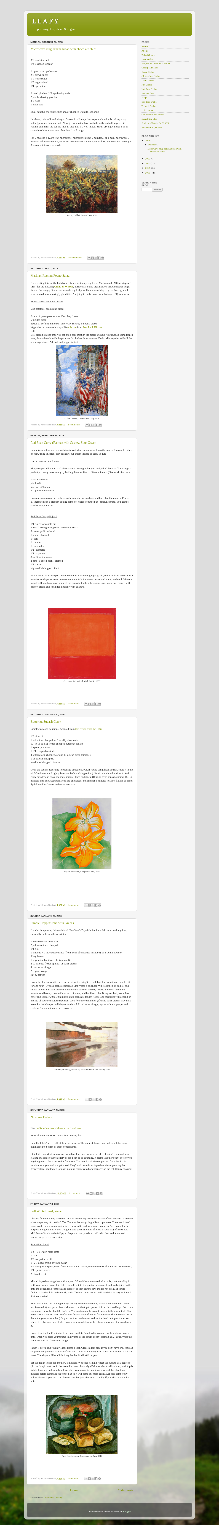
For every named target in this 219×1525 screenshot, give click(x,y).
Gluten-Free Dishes (150, 76)
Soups (144, 97)
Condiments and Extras (152, 114)
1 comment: (74, 703)
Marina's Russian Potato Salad (50, 275)
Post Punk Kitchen (93, 327)
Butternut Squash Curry (46, 721)
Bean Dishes (147, 59)
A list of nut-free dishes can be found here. (59, 1128)
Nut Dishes (146, 84)
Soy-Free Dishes (149, 101)
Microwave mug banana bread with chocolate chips (64, 49)
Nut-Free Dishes (41, 1117)
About (144, 50)
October (152, 144)
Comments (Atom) (53, 1497)
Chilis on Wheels (63, 286)
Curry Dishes (147, 72)
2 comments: (74, 424)
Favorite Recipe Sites (151, 127)
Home (74, 1490)
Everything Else (149, 119)
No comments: (75, 257)
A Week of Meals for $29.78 (155, 123)
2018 (148, 140)
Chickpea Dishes (149, 67)
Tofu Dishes (147, 110)
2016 (148, 158)
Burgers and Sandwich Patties (155, 63)
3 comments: (74, 1099)
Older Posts (125, 1490)
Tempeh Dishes (148, 106)
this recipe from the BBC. (88, 728)
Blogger (127, 1511)
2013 (148, 172)
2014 (148, 168)
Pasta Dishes (147, 93)
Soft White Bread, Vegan (46, 1211)
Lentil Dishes (147, 80)
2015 (148, 163)
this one (72, 327)
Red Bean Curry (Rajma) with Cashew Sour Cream (63, 442)
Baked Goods (147, 55)
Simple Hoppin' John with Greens (52, 923)
